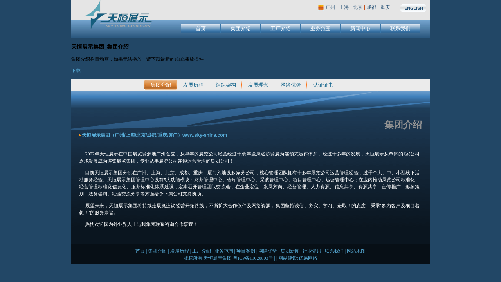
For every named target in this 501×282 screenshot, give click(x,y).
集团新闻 (290, 251)
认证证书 (323, 85)
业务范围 (320, 28)
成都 (371, 7)
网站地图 (356, 251)
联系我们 (400, 28)
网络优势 (291, 85)
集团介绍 (241, 28)
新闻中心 (360, 28)
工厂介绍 (280, 28)
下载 (76, 70)
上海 (344, 7)
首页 (201, 28)
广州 (330, 7)
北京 (357, 7)
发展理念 (258, 85)
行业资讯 (312, 251)
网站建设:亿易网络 (297, 258)
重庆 (385, 7)
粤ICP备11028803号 (253, 258)
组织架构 (226, 85)
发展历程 (193, 85)
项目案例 (245, 251)
